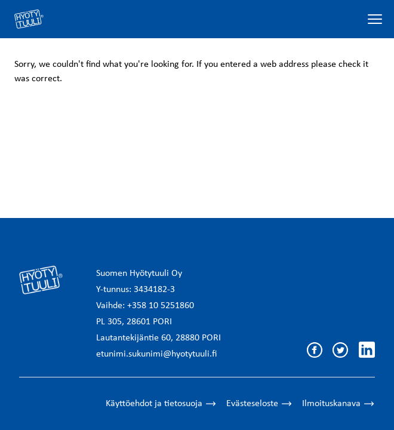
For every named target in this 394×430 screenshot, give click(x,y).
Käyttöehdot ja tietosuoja (161, 404)
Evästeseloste (259, 404)
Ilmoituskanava (338, 404)
